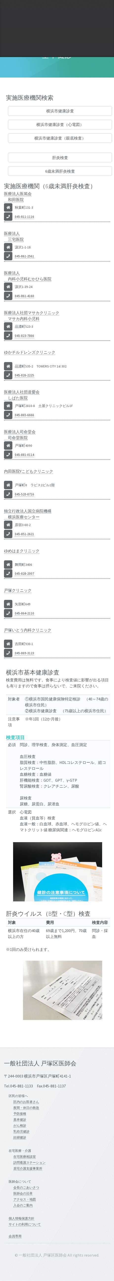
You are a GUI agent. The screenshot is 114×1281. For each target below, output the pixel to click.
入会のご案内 (23, 1205)
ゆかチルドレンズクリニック (29, 352)
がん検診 (19, 1125)
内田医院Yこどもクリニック (28, 471)
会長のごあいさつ (26, 1187)
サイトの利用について (25, 1224)
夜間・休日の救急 (26, 1108)
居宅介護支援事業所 (27, 1168)
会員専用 (15, 1236)
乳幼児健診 (21, 1131)
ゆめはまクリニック (22, 550)
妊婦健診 (19, 1137)
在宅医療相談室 (24, 1157)
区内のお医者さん (26, 1102)
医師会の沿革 (23, 1193)
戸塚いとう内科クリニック (27, 630)
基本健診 (19, 1119)
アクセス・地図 (24, 1199)
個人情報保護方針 (21, 1218)
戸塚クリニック (18, 590)
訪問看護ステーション (29, 1162)
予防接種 (19, 1114)
